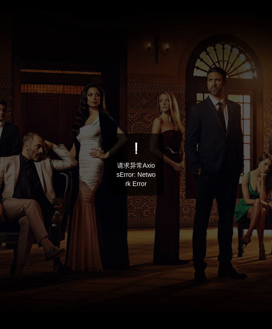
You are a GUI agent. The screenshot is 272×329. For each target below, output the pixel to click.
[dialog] (136, 164)
